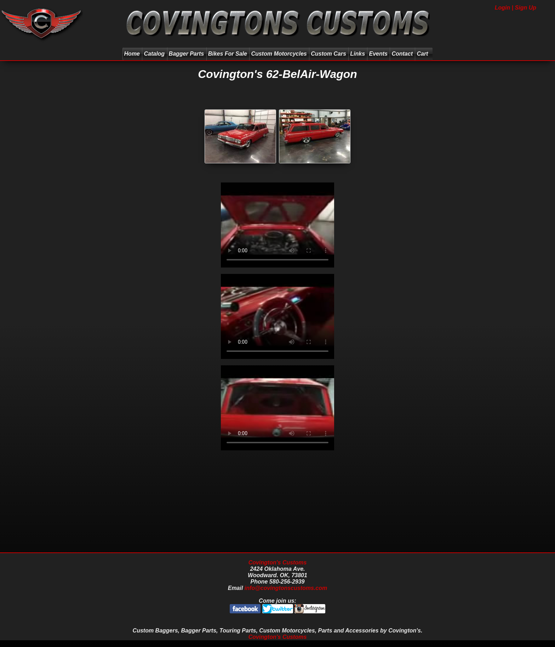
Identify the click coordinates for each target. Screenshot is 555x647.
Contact (402, 54)
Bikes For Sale (227, 54)
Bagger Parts (186, 54)
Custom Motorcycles (279, 54)
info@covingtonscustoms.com (286, 588)
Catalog (154, 54)
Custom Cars (328, 54)
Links (357, 54)
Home (132, 54)
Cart (423, 54)
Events (378, 54)
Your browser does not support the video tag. (277, 225)
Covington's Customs (277, 562)
